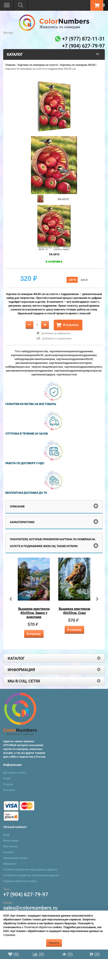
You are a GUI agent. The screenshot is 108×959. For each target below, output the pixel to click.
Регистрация (11, 840)
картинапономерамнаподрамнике (71, 351)
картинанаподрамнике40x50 (74, 359)
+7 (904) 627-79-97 (25, 894)
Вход (6, 834)
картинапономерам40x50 (27, 355)
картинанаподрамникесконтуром (70, 362)
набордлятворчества (34, 351)
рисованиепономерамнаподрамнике (29, 370)
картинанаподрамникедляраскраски (77, 370)
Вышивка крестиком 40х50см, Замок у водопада (34, 613)
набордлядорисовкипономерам (35, 359)
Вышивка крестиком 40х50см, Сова (74, 611)
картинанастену (67, 374)
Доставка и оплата (14, 772)
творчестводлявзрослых (47, 366)
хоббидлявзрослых (17, 366)
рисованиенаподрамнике (32, 362)
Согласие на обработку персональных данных (31, 875)
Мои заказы (10, 846)
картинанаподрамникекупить (83, 366)
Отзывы (8, 784)
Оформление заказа (15, 858)
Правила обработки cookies (20, 881)
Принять (54, 942)
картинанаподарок (43, 374)
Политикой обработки (38, 927)
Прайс (7, 778)
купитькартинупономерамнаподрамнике (71, 355)
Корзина (8, 852)
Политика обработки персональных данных (30, 869)
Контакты (9, 790)
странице (9, 934)
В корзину (67, 325)
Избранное (9, 863)
